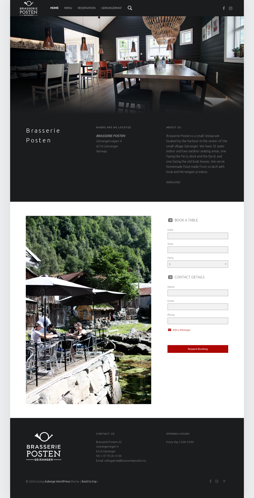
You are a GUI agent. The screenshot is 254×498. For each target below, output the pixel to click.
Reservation (86, 8)
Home (54, 8)
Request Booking (198, 348)
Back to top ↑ (90, 481)
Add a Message (181, 329)
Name (170, 286)
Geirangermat (111, 8)
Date (170, 229)
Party (170, 257)
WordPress (63, 481)
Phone (171, 314)
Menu (68, 8)
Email (170, 300)
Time (170, 243)
